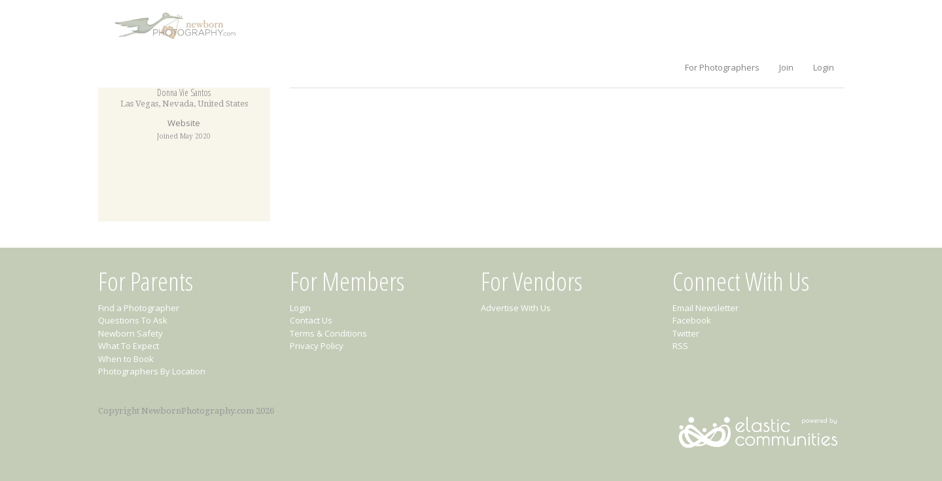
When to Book (126, 359)
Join (786, 67)
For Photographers (722, 67)
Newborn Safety (130, 333)
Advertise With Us (516, 308)
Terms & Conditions (328, 333)
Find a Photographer (138, 308)
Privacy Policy (316, 346)
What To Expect (128, 346)
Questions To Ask (132, 320)
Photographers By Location (151, 371)
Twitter (685, 333)
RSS (680, 346)
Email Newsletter (705, 308)
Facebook (691, 320)
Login (823, 67)
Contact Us (311, 320)
